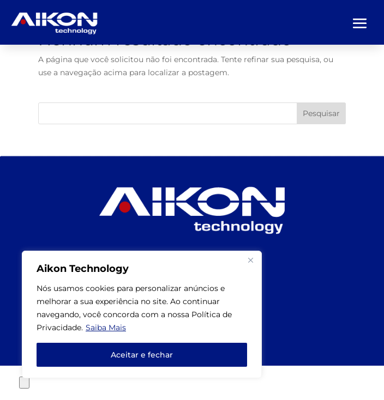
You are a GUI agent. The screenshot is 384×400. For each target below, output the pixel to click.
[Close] (250, 259)
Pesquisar (321, 113)
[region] (142, 314)
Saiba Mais (106, 327)
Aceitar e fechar (142, 355)
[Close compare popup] (24, 383)
